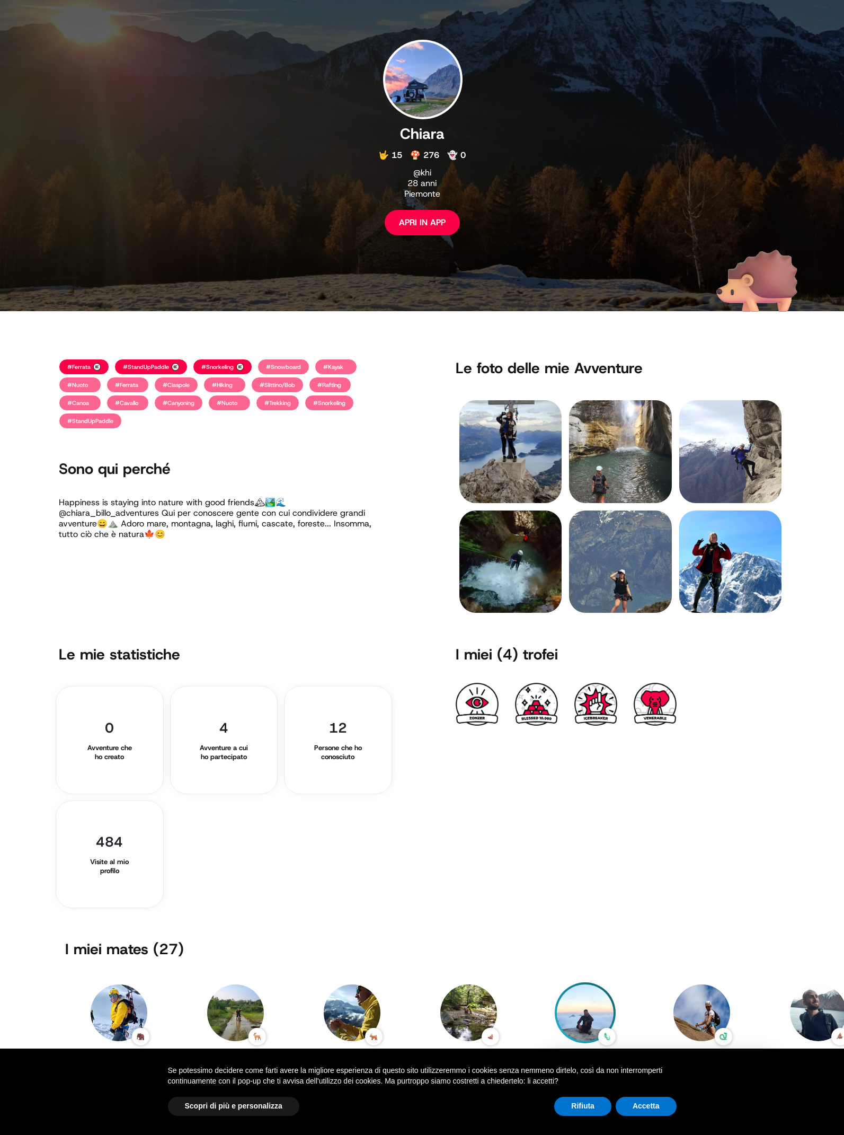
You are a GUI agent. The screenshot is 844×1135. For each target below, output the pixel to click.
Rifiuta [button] (582, 1106)
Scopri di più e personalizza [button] (233, 1106)
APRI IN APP (422, 222)
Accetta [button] (646, 1106)
